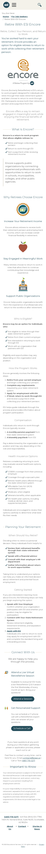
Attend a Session (22, 699)
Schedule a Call (22, 728)
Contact (22, 826)
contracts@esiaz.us (31, 758)
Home (6, 16)
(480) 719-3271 (28, 760)
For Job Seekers (19, 16)
